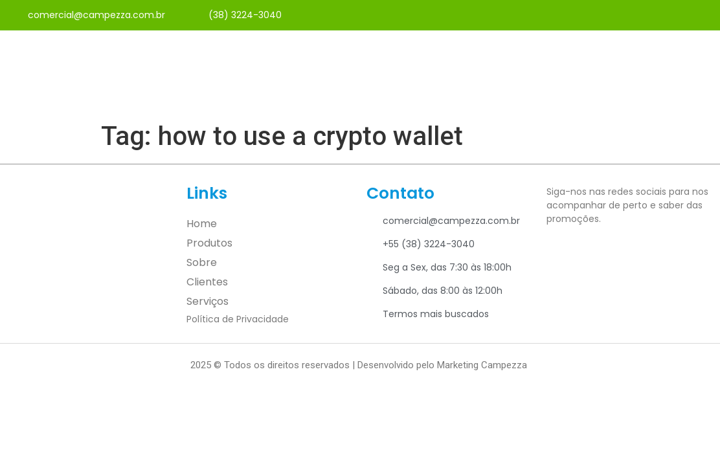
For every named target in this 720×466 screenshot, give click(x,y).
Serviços (207, 301)
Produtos (209, 243)
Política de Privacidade (237, 319)
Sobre (201, 262)
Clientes (207, 281)
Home (201, 223)
